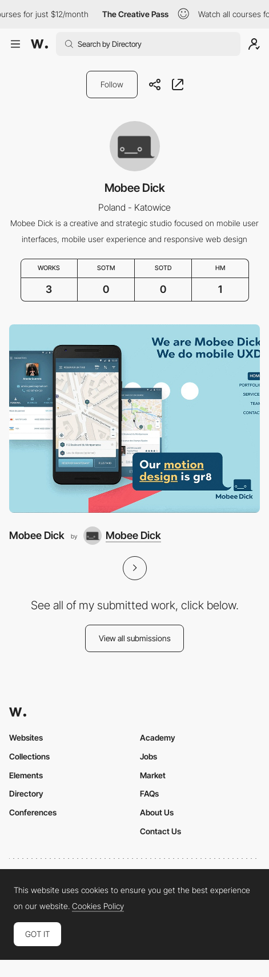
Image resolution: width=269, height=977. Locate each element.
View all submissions (135, 638)
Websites (26, 737)
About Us (157, 812)
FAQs (149, 793)
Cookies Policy (98, 906)
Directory (26, 793)
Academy (157, 737)
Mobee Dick (37, 535)
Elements (26, 775)
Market (153, 775)
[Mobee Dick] (134, 418)
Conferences (33, 812)
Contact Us (160, 831)
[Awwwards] (39, 44)
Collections (29, 756)
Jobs (148, 756)
